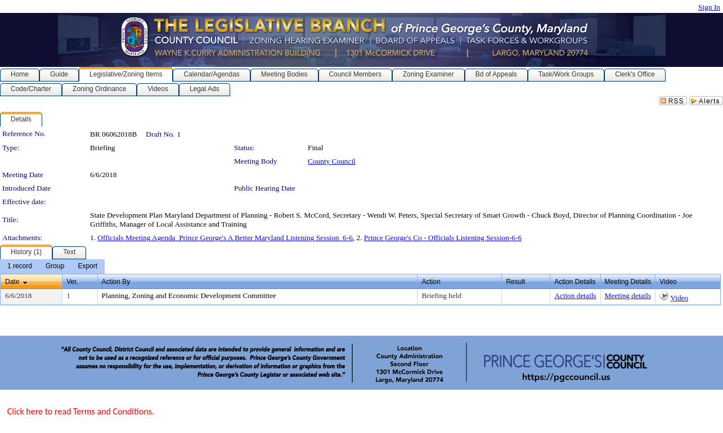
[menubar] (52, 266)
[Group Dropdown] (55, 266)
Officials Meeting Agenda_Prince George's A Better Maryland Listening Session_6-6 (225, 237)
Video (679, 298)
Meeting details (628, 295)
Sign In (709, 7)
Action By (116, 282)
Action (430, 282)
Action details (575, 295)
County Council (332, 161)
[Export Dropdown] (87, 266)
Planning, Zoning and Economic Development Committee (189, 295)
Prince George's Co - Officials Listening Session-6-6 (443, 237)
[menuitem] (20, 266)
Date (12, 282)
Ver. (72, 282)
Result (515, 282)
